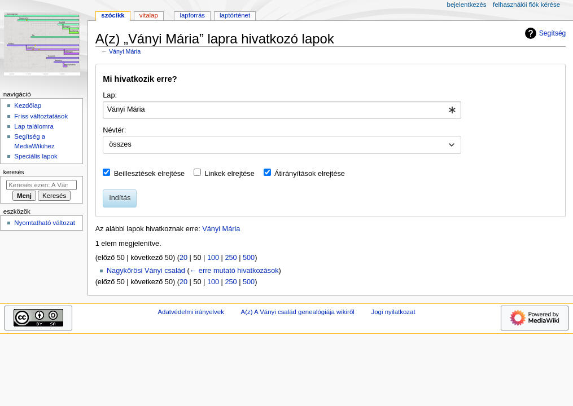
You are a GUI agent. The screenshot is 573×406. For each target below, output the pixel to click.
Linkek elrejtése (230, 174)
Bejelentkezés (467, 4)
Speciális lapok (35, 156)
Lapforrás (192, 15)
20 (183, 258)
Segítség (544, 33)
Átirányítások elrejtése (309, 174)
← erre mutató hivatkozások (234, 271)
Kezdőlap (27, 105)
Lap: (110, 95)
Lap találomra (33, 126)
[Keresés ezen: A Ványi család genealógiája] (41, 185)
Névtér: (114, 130)
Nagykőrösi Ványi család (146, 271)
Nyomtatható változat (44, 222)
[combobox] (282, 110)
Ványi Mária (125, 51)
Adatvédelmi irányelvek (191, 311)
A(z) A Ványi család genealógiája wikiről (298, 311)
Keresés (13, 172)
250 (231, 258)
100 (213, 258)
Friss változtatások (41, 116)
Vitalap (148, 15)
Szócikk (112, 15)
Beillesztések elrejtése (149, 174)
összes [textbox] (120, 144)
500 (249, 258)
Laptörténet (235, 15)
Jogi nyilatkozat (393, 311)
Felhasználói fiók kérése (526, 4)
